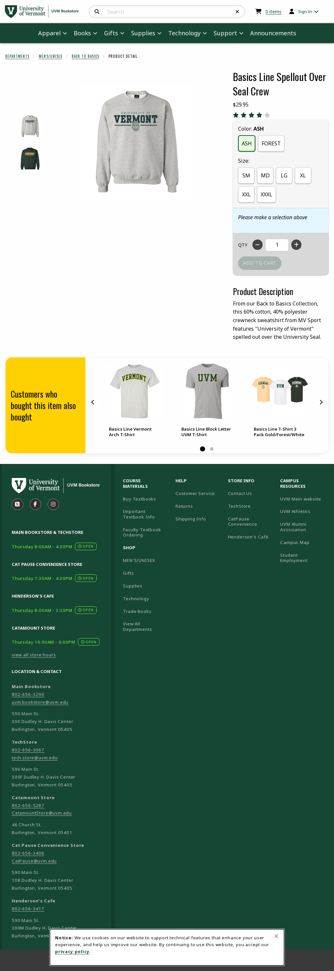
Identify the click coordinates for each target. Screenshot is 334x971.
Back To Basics (85, 56)
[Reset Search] (237, 11)
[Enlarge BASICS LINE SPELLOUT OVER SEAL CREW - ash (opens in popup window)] (30, 126)
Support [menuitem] (225, 33)
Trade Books (137, 611)
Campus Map (303, 542)
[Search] (97, 11)
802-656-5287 (28, 805)
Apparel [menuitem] (49, 33)
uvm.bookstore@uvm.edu (40, 702)
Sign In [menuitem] (305, 11)
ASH (247, 143)
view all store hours (34, 655)
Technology (136, 598)
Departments (17, 56)
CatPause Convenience (242, 521)
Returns (184, 506)
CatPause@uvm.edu (34, 861)
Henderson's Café (248, 537)
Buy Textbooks (139, 499)
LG (284, 175)
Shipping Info (190, 519)
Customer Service (195, 493)
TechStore (239, 506)
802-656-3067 (28, 750)
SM (246, 175)
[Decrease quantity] (257, 244)
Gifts (128, 573)
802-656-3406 (28, 853)
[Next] (320, 402)
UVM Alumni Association (303, 527)
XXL (246, 194)
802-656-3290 (28, 694)
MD (265, 175)
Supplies (133, 586)
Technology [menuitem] (184, 33)
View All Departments (137, 626)
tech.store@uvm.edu (35, 758)
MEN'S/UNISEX (139, 560)
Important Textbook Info (139, 514)
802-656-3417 (28, 909)
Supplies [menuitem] (143, 33)
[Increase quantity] (296, 244)
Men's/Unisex (50, 56)
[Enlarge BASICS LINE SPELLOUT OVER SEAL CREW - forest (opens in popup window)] (30, 158)
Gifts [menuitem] (111, 33)
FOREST (271, 143)
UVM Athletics (303, 511)
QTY (242, 245)
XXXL (266, 194)
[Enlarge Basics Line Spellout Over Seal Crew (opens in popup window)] (136, 142)
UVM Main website (303, 499)
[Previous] (92, 402)
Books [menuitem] (82, 33)
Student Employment (303, 558)
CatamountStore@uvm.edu (42, 813)
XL (303, 175)
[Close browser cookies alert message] (276, 936)
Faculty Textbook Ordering (142, 532)
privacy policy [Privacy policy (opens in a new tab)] (72, 951)
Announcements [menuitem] (273, 33)
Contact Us (240, 493)
